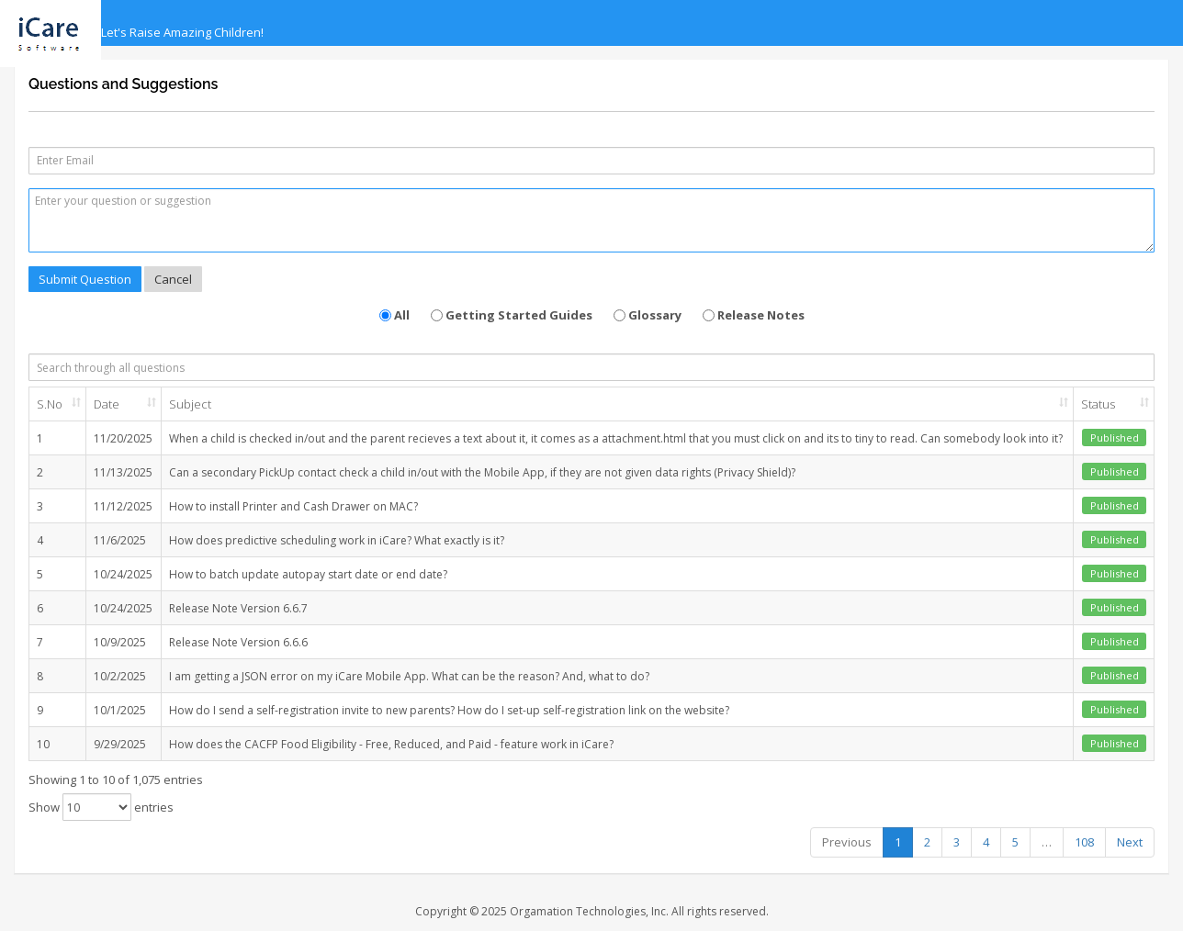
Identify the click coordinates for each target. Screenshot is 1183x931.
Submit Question (85, 279)
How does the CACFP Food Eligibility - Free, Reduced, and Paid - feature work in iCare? (391, 744)
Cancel (173, 279)
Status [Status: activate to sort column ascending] (1098, 404)
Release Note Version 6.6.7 (238, 608)
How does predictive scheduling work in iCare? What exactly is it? (336, 540)
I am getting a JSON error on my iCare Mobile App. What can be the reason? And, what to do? (409, 676)
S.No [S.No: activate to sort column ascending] (49, 404)
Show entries (101, 807)
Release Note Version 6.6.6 (238, 642)
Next (1130, 842)
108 (1084, 842)
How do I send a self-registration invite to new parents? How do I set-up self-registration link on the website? (449, 710)
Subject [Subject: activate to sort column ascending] (190, 404)
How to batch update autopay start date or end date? (308, 574)
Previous (847, 842)
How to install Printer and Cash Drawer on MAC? (293, 506)
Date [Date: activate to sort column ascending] (106, 404)
